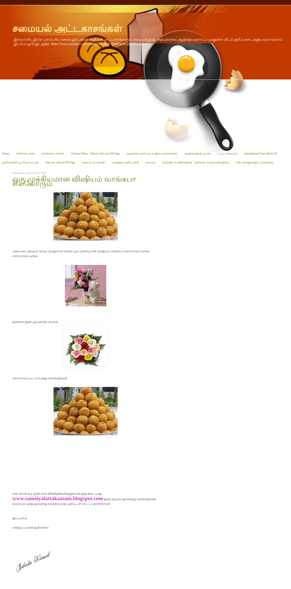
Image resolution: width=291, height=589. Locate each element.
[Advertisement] (145, 114)
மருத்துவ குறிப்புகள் (125, 162)
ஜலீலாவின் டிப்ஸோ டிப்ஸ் (20, 162)
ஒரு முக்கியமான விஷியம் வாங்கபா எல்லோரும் (74, 181)
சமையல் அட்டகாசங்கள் (67, 28)
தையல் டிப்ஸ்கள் (93, 162)
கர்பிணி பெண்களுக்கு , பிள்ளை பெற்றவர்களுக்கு (195, 162)
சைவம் (151, 162)
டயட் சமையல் (227, 153)
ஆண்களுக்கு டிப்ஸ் (197, 153)
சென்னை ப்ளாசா (52, 153)
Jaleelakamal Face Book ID (260, 153)
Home (5, 153)
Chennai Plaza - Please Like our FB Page (95, 153)
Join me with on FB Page (60, 162)
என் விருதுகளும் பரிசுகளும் (255, 162)
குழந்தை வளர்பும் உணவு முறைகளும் (152, 153)
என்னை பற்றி (25, 153)
